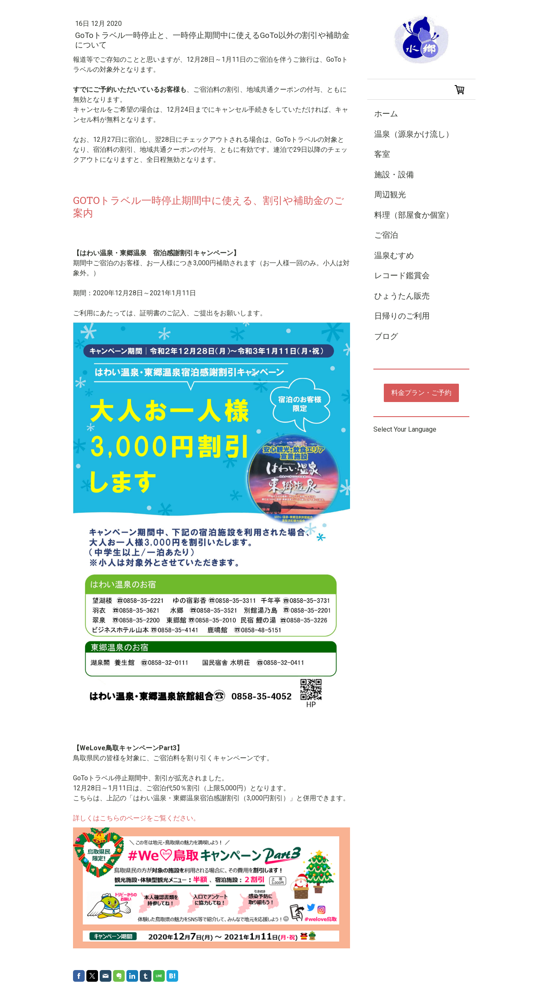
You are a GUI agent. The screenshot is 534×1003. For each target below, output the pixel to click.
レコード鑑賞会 (402, 275)
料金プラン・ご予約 (421, 393)
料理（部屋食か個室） (413, 215)
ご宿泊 (386, 235)
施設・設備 (394, 174)
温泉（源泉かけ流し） (413, 134)
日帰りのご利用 (402, 316)
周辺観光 (390, 194)
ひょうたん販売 (402, 296)
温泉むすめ (394, 255)
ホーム (386, 113)
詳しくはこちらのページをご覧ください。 (136, 818)
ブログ (386, 336)
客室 (382, 154)
